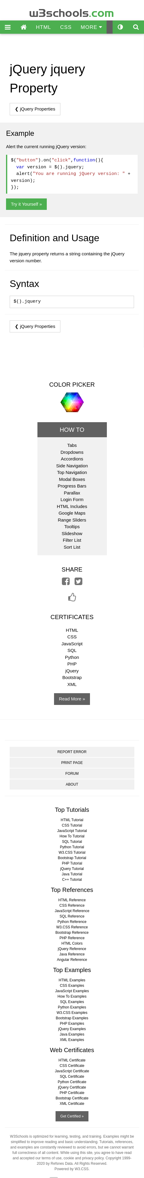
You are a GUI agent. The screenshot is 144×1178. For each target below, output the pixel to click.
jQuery (71, 670)
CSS (66, 27)
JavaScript (71, 643)
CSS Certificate (71, 1066)
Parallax (72, 492)
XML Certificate (72, 1104)
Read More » (72, 698)
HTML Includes (72, 506)
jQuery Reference (72, 949)
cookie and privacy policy (84, 1158)
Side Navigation (72, 465)
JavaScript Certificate (72, 1071)
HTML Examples (72, 980)
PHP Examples (72, 1023)
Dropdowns (72, 452)
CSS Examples (72, 985)
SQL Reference (71, 916)
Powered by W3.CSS (71, 1169)
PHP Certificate (72, 1093)
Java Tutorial (72, 874)
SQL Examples (72, 1002)
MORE (91, 27)
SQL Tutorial (72, 842)
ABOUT (72, 784)
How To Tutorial (71, 836)
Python (72, 657)
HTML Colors (71, 943)
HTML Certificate (72, 1060)
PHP (72, 663)
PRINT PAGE (72, 763)
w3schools (72, 11)
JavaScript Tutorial (72, 831)
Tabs (72, 445)
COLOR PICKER (72, 384)
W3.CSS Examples (71, 1013)
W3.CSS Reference (72, 927)
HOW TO (72, 429)
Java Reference (72, 954)
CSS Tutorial (72, 825)
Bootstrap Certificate (72, 1098)
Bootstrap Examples (72, 1018)
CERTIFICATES (72, 617)
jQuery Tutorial (72, 869)
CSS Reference (72, 905)
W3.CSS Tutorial (72, 852)
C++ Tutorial (72, 879)
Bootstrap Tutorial (72, 858)
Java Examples (72, 1034)
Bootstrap (72, 677)
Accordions (72, 458)
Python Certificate (72, 1082)
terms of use (52, 1158)
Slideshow (72, 533)
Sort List (72, 547)
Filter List (72, 540)
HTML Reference (72, 900)
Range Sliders (72, 519)
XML (72, 684)
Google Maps (72, 513)
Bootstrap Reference (71, 932)
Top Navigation (72, 472)
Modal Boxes (72, 479)
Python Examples (72, 1007)
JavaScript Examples (72, 991)
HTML (43, 27)
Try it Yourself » (26, 204)
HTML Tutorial (72, 820)
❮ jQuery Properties (35, 108)
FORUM (71, 773)
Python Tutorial (72, 847)
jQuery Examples (72, 1029)
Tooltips (72, 526)
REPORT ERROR (71, 752)
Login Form (72, 499)
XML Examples (72, 1040)
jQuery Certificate (72, 1087)
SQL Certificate (72, 1076)
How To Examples (72, 996)
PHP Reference (72, 938)
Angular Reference (72, 960)
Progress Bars (72, 485)
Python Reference (71, 922)
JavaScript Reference (72, 911)
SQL (71, 650)
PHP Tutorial (72, 863)
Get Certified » (72, 1116)
